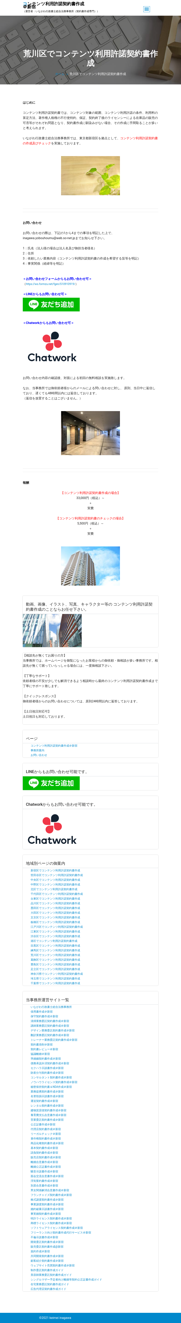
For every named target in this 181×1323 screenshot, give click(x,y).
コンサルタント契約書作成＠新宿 (51, 1077)
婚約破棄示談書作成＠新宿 (47, 1209)
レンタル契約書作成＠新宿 (47, 1105)
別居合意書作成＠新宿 (44, 1185)
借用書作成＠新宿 (42, 1011)
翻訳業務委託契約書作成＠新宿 (50, 1035)
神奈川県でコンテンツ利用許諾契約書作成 (57, 973)
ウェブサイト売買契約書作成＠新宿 (53, 1265)
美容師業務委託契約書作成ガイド (51, 1274)
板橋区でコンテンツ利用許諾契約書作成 (55, 922)
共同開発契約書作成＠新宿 (47, 1256)
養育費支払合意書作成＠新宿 (48, 1115)
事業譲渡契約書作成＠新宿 (47, 1204)
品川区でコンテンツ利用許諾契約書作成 (55, 903)
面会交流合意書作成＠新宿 (47, 1176)
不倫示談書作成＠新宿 (44, 1237)
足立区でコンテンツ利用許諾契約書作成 (55, 969)
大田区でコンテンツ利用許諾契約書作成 (55, 912)
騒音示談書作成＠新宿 (44, 1171)
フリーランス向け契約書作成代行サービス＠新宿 (61, 1232)
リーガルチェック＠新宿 (46, 1133)
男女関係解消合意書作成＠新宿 (50, 1190)
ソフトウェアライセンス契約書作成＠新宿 (57, 1227)
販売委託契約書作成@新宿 (47, 1246)
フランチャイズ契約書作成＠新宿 (51, 1194)
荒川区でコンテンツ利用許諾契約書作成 (55, 955)
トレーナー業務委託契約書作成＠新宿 (54, 1039)
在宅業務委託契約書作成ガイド (50, 1284)
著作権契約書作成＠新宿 (46, 1138)
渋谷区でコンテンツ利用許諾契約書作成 (55, 936)
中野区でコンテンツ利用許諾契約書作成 (55, 884)
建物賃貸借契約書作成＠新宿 (48, 1110)
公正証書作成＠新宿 (43, 1124)
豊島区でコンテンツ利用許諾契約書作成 (55, 964)
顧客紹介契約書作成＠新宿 (47, 1260)
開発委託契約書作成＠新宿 (47, 1241)
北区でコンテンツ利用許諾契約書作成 (54, 889)
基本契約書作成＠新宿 (44, 1147)
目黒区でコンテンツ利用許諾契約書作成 (55, 945)
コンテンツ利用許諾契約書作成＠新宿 (54, 745)
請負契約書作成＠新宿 (44, 1152)
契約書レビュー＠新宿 (44, 1049)
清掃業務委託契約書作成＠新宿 (50, 1021)
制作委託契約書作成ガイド (47, 1270)
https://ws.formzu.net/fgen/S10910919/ (50, 284)
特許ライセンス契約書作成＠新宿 (51, 1218)
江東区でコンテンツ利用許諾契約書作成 (55, 931)
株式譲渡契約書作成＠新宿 (47, 1199)
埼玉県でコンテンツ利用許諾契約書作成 (55, 978)
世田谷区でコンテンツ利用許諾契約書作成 (57, 875)
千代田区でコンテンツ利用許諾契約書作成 (57, 893)
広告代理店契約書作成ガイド (48, 1288)
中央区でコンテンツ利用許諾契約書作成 (55, 879)
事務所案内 (37, 750)
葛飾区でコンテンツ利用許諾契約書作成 (55, 959)
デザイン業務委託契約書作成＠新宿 (53, 1030)
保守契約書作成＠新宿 (44, 1016)
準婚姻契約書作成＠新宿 (46, 1058)
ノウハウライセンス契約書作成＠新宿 (54, 1082)
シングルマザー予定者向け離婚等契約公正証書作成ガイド (66, 1279)
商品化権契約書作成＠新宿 (47, 1143)
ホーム (60, 74)
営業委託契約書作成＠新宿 (47, 1119)
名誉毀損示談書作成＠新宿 (47, 1096)
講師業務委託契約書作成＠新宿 (50, 1025)
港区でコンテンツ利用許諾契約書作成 (54, 940)
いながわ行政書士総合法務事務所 (51, 1006)
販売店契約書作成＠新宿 (46, 1157)
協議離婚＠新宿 (40, 1053)
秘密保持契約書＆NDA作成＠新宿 (51, 1086)
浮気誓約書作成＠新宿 (44, 1180)
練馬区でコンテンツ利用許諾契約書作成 (55, 950)
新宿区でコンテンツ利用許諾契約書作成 (55, 870)
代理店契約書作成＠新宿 (46, 1129)
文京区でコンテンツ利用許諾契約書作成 (55, 917)
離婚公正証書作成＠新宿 (46, 1166)
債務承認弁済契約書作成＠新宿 (50, 1063)
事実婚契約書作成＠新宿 (46, 1213)
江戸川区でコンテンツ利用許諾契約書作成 (57, 926)
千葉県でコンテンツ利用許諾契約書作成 (55, 983)
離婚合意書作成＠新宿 (44, 1162)
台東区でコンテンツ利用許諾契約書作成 (55, 898)
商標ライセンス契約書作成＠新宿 (51, 1223)
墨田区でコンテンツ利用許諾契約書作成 (55, 908)
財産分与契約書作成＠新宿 (47, 1072)
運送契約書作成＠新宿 (44, 1100)
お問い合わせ (39, 755)
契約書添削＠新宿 (42, 1044)
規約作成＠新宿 (40, 1251)
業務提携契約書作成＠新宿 (47, 1091)
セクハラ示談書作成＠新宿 (47, 1068)
